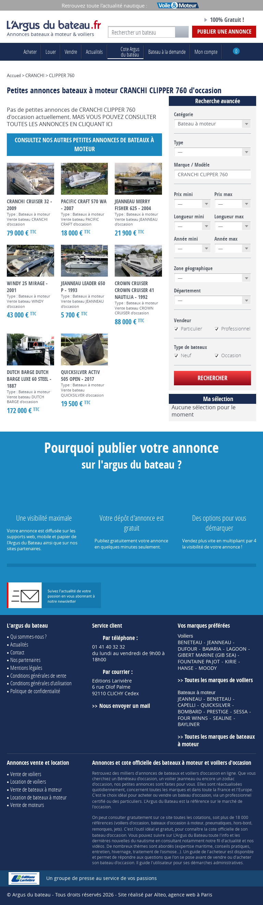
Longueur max (229, 216)
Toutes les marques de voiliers (219, 680)
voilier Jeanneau (180, 778)
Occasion (227, 355)
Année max (226, 239)
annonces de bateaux (159, 773)
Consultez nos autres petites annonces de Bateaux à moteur (84, 144)
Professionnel (232, 329)
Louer (51, 51)
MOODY (208, 668)
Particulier (188, 329)
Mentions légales (26, 668)
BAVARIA (211, 649)
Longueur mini (189, 216)
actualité (233, 840)
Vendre (71, 51)
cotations (202, 817)
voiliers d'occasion (202, 773)
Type (178, 142)
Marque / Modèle (192, 164)
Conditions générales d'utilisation (41, 683)
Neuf (182, 355)
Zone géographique (193, 268)
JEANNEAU (219, 642)
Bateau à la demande (167, 51)
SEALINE (222, 718)
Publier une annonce (224, 31)
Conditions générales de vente (38, 675)
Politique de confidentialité (35, 691)
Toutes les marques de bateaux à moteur (216, 740)
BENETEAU (190, 642)
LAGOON (236, 649)
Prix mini (183, 194)
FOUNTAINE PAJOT (199, 662)
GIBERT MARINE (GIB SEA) (207, 655)
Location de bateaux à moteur (38, 797)
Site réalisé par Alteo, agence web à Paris (165, 894)
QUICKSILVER (215, 705)
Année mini (186, 239)
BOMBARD (190, 712)
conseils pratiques (232, 846)
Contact (17, 652)
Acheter (30, 51)
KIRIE (231, 662)
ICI (109, 124)
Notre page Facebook (185, 20)
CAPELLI (187, 705)
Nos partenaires (25, 660)
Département (187, 290)
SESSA (241, 712)
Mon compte (206, 51)
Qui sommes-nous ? (28, 636)
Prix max (223, 194)
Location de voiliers (28, 781)
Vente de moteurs (27, 805)
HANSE (185, 668)
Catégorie (183, 114)
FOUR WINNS (193, 718)
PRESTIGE (217, 712)
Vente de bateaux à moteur (36, 789)
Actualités (94, 51)
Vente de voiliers (25, 774)
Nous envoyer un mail (124, 706)
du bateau (125, 51)
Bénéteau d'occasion (137, 778)
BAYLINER (189, 724)
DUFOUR (187, 649)
